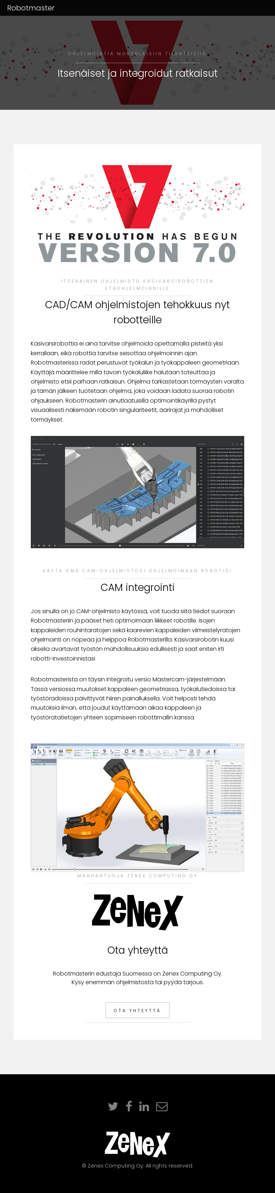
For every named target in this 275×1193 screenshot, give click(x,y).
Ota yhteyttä (137, 1011)
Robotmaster (30, 8)
